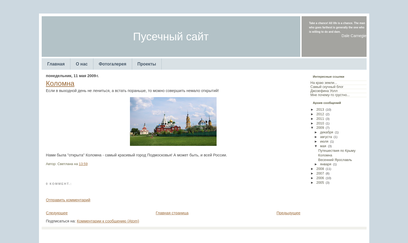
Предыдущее (288, 213)
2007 (320, 173)
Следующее (57, 213)
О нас (82, 64)
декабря (326, 132)
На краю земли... (324, 83)
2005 (320, 183)
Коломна (60, 83)
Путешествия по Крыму (336, 151)
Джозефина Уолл (324, 91)
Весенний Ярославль (335, 160)
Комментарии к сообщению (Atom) (108, 221)
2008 (320, 169)
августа (326, 137)
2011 (320, 119)
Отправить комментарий (68, 200)
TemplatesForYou (194, 235)
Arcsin (231, 235)
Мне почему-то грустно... (330, 95)
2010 (320, 123)
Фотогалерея (112, 64)
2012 (320, 114)
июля (324, 141)
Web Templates (248, 235)
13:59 (83, 164)
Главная (56, 64)
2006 (320, 178)
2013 (320, 109)
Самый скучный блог (327, 87)
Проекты (147, 64)
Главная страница (172, 213)
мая (323, 146)
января (325, 164)
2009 (320, 128)
